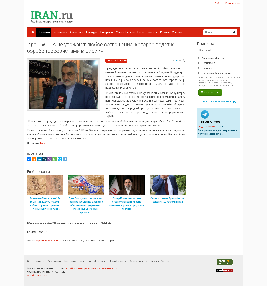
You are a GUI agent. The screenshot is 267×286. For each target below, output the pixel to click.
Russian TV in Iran (171, 32)
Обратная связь (37, 275)
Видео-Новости (147, 32)
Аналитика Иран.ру (211, 58)
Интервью (106, 32)
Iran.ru (44, 143)
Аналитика (76, 32)
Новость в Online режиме (214, 73)
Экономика (60, 32)
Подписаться (210, 92)
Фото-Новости (125, 32)
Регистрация (232, 3)
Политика (44, 32)
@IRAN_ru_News (210, 121)
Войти (218, 3)
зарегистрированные (48, 240)
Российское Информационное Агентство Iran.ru (91, 268)
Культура (91, 32)
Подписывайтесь (208, 126)
